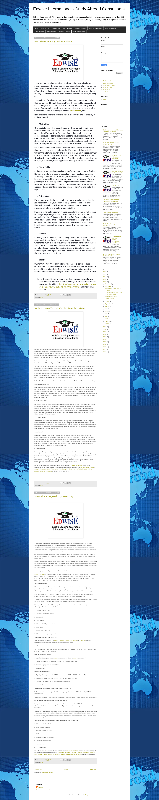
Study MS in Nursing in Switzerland (109, 224)
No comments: (54, 295)
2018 (105, 334)
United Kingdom (59, 640)
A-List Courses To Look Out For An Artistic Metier (59, 308)
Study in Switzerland (79, 31)
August (107, 306)
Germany (82, 640)
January (107, 324)
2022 (105, 282)
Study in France (51, 31)
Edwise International (77, 465)
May (106, 314)
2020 (105, 329)
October (107, 301)
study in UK (49, 469)
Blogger (87, 795)
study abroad (75, 110)
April (106, 316)
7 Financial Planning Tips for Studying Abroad (111, 143)
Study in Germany (64, 31)
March (107, 319)
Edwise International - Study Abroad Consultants (79, 9)
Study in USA (45, 28)
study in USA (57, 469)
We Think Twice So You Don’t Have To (117, 172)
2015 (105, 342)
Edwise (40, 787)
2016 (105, 339)
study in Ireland (83, 284)
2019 (105, 332)
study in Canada (39, 469)
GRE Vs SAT (115, 185)
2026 (105, 272)
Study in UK (56, 28)
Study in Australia (80, 28)
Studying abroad (39, 574)
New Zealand (73, 640)
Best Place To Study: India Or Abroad (53, 41)
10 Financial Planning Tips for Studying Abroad (111, 254)
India (41, 297)
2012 (105, 349)
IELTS (56, 658)
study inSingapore (75, 754)
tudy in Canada (56, 287)
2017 (105, 337)
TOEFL (75, 658)
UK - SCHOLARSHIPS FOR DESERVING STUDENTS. (111, 200)
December (108, 284)
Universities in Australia (64, 752)
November (108, 286)
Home (36, 28)
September (108, 304)
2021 (105, 327)
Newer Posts (38, 769)
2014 (105, 344)
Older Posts (93, 769)
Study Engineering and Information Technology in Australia (113, 130)
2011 (105, 352)
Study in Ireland (39, 31)
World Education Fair (109, 81)
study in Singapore (46, 471)
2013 (105, 347)
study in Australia (71, 287)
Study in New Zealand (95, 28)
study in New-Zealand (63, 754)
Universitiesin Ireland (66, 284)
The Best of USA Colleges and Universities (116, 157)
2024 (105, 277)
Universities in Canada (87, 467)
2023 (105, 279)
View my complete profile (43, 790)
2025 (105, 274)
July (106, 309)
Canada (67, 640)
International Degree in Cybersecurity (53, 496)
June (106, 311)
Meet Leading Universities (110, 212)
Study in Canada (67, 28)
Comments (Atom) (47, 773)
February (107, 321)
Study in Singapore (110, 28)
